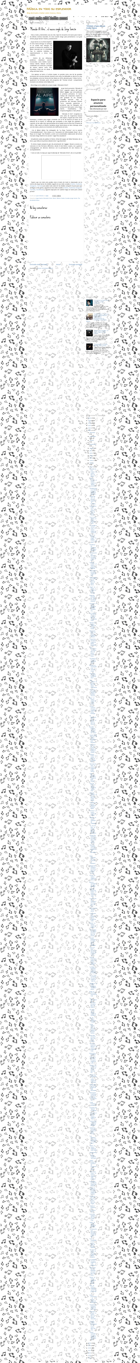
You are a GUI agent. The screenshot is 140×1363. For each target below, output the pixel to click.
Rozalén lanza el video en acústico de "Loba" (92, 730)
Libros (46, 18)
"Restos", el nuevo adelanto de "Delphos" (93, 820)
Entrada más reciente (39, 264)
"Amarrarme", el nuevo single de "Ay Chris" (93, 1155)
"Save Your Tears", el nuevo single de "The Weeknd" (92, 1175)
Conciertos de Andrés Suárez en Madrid (93, 1184)
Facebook (79, 184)
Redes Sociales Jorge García (69, 198)
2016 (89, 1353)
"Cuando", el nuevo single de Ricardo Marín (93, 805)
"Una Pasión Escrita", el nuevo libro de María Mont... (93, 581)
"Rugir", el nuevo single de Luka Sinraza (92, 590)
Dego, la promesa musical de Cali (93, 994)
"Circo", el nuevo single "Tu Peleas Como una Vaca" (93, 538)
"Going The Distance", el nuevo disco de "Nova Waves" (92, 839)
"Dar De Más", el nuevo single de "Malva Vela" (92, 787)
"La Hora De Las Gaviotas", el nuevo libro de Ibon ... (93, 902)
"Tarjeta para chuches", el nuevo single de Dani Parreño (101, 332)
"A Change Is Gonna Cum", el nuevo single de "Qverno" (93, 529)
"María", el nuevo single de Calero (92, 925)
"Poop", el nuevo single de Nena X (92, 878)
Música (39, 18)
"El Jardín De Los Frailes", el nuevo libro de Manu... (93, 472)
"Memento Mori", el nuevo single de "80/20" (92, 634)
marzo (92, 460)
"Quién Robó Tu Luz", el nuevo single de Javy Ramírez (93, 738)
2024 (89, 423)
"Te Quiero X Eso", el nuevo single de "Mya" (93, 1116)
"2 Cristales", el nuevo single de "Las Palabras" (93, 1262)
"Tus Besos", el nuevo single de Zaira (93, 661)
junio (91, 453)
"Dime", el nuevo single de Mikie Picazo (92, 1280)
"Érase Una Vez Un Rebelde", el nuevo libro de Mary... (92, 1271)
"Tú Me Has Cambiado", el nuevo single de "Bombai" (93, 1078)
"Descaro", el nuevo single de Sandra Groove (92, 692)
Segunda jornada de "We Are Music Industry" (92, 598)
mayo (91, 455)
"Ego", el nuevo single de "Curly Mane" (92, 701)
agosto (92, 448)
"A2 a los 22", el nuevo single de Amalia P (92, 1012)
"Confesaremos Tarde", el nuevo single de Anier (92, 917)
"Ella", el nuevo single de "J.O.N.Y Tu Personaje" (92, 1289)
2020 (89, 1343)
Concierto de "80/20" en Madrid (93, 1109)
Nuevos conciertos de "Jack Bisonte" (93, 884)
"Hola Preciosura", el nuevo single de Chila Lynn (93, 1298)
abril (91, 458)
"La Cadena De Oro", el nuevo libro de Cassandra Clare (93, 616)
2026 (89, 418)
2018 (89, 1348)
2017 (89, 1350)
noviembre (93, 436)
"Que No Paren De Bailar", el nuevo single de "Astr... (92, 892)
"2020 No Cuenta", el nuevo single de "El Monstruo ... (92, 849)
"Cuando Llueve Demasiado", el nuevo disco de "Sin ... (93, 1325)
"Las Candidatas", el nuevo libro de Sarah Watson (92, 1243)
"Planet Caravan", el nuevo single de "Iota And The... (92, 1335)
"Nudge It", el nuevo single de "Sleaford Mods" (93, 986)
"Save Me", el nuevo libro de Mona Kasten (92, 1038)
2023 (89, 425)
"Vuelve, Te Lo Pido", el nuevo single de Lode (92, 1060)
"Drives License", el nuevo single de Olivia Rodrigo (92, 709)
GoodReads (39, 189)
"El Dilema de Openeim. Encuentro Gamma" (92, 547)
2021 (89, 430)
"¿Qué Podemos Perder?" (92, 1104)
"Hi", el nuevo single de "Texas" (92, 1020)
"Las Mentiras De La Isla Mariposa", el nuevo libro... (93, 1139)
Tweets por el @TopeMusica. (93, 122)
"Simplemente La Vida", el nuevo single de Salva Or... (93, 491)
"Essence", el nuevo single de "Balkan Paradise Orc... (93, 607)
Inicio (31, 18)
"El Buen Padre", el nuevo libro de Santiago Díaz (92, 758)
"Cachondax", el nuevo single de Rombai (93, 1123)
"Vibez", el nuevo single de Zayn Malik (93, 1148)
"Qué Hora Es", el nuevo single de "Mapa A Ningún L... (92, 748)
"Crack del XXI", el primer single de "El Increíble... (92, 500)
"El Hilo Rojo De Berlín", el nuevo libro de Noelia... (93, 932)
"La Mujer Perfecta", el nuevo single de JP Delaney (93, 970)
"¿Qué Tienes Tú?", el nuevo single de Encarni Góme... (92, 1028)
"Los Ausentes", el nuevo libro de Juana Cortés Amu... (93, 652)
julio (91, 450)
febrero (92, 463)
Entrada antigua (75, 264)
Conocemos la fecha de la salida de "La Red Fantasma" (101, 301)
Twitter (73, 184)
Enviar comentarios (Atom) (45, 268)
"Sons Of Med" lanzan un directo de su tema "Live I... (92, 951)
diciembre (92, 432)
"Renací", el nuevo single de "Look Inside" (92, 625)
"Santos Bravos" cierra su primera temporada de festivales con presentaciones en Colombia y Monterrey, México (97, 317)
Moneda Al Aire (47, 198)
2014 (89, 1358)
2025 (89, 420)
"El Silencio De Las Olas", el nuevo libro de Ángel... (92, 1199)
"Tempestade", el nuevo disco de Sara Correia (101, 344)
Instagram (33, 186)
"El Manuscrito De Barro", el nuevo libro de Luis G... (92, 720)
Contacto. (63, 18)
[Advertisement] (98, 153)
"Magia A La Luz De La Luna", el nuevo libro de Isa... (92, 1068)
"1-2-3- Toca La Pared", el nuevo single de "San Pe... (93, 978)
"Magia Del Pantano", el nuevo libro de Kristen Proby (92, 869)
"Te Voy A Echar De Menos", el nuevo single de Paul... (93, 1047)
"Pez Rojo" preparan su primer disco (92, 676)
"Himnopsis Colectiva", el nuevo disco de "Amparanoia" (93, 1096)
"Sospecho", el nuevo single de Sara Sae (92, 1307)
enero (91, 467)
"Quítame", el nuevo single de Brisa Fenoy (92, 1131)
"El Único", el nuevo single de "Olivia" (93, 813)
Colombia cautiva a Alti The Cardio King (92, 1217)
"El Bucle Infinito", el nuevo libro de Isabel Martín (93, 796)
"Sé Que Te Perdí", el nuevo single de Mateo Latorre (92, 1253)
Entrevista (54, 18)
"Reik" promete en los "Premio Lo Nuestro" (92, 859)
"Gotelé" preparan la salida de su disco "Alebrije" (92, 941)
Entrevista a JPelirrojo (92, 1053)
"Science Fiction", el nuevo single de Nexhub (93, 565)
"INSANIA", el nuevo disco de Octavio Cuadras (95, 27)
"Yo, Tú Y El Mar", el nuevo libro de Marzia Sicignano (92, 829)
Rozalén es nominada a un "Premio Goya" (93, 668)
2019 (89, 1345)
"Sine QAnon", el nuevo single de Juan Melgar (92, 777)
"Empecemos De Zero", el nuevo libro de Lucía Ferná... (92, 510)
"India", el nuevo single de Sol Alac (92, 1225)
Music (54, 198)
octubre (92, 440)
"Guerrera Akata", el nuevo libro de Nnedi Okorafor (92, 1315)
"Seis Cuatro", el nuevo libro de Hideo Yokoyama (93, 683)
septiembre (93, 444)
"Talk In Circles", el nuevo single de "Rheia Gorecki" (93, 482)
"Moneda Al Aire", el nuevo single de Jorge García (92, 767)
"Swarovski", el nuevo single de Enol (93, 573)
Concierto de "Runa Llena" (93, 909)
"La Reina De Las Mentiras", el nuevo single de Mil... (93, 556)
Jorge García (39, 198)
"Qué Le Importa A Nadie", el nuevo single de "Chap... (92, 960)
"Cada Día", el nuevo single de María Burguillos (92, 642)
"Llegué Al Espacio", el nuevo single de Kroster (92, 1191)
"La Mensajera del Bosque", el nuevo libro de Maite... (93, 1002)
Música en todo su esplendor (49, 8)
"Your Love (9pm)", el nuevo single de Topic (92, 520)
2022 (89, 428)
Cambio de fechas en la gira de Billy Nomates (92, 1087)
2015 (89, 1355)
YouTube (39, 186)
